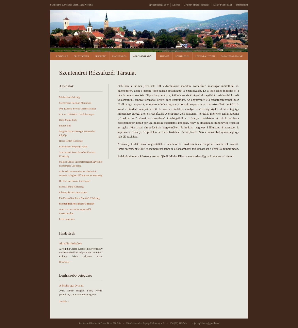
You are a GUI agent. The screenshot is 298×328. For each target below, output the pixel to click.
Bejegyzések (81, 56)
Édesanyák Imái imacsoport (73, 192)
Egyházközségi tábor (158, 4)
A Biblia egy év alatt (71, 285)
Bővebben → (66, 262)
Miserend (100, 56)
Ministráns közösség (69, 97)
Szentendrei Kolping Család (73, 146)
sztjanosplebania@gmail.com (205, 323)
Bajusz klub (65, 125)
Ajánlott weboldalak (222, 4)
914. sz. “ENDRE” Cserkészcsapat (76, 114)
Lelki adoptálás (66, 219)
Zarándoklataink (232, 56)
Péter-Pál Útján (205, 56)
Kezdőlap (62, 56)
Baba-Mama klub (68, 120)
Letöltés (176, 4)
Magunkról (119, 56)
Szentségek (182, 56)
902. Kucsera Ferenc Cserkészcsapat (77, 108)
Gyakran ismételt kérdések (196, 4)
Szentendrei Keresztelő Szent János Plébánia (71, 4)
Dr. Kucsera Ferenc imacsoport (75, 181)
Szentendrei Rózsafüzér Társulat (76, 203)
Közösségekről (143, 56)
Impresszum (242, 4)
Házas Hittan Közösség (71, 140)
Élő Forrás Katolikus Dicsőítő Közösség (79, 198)
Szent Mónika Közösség (71, 186)
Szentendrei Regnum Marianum (75, 103)
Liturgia (164, 56)
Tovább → (64, 301)
